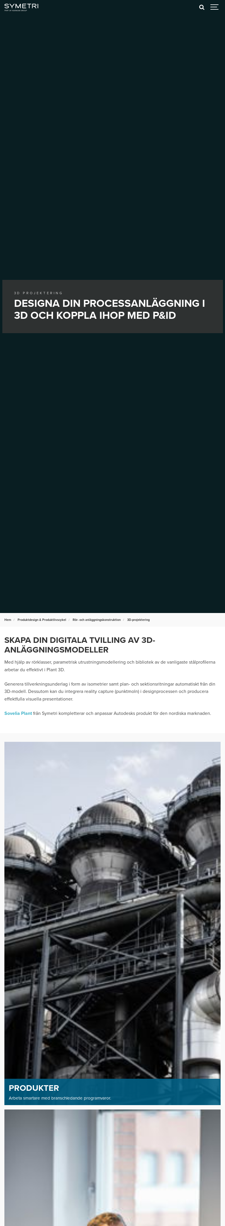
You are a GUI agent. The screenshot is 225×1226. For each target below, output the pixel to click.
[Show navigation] (215, 7)
